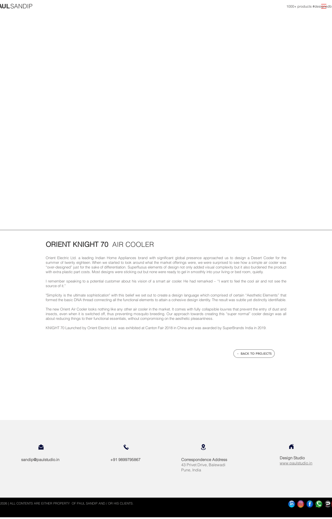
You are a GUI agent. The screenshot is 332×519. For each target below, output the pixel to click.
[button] (323, 6)
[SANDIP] (21, 6)
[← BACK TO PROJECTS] (254, 353)
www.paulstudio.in (296, 463)
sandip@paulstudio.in (40, 459)
